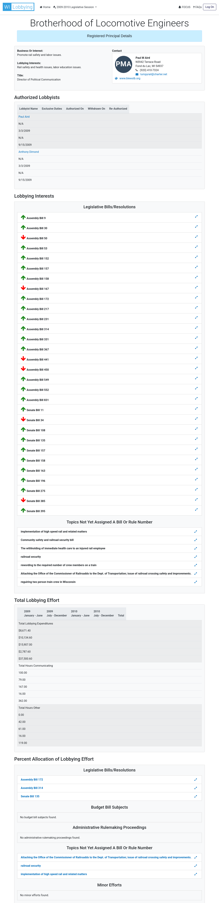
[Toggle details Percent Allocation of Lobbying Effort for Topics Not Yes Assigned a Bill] (196, 857)
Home (45, 7)
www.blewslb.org (127, 78)
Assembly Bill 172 (32, 779)
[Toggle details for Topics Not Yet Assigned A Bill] (196, 532)
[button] (19, 7)
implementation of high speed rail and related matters (54, 874)
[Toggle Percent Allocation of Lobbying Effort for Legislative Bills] (196, 780)
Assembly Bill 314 (32, 788)
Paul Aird (24, 116)
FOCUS (184, 7)
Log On (209, 7)
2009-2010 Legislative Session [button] (74, 7)
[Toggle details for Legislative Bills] (196, 216)
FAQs (197, 7)
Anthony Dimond (29, 151)
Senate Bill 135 (30, 796)
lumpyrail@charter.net (151, 74)
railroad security (31, 865)
